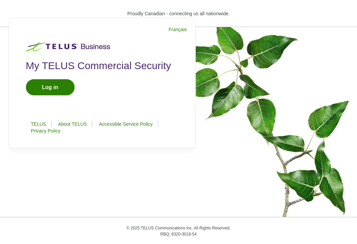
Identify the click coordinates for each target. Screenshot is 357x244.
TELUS (38, 124)
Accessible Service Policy (126, 124)
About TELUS (72, 124)
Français (178, 29)
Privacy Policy (45, 131)
